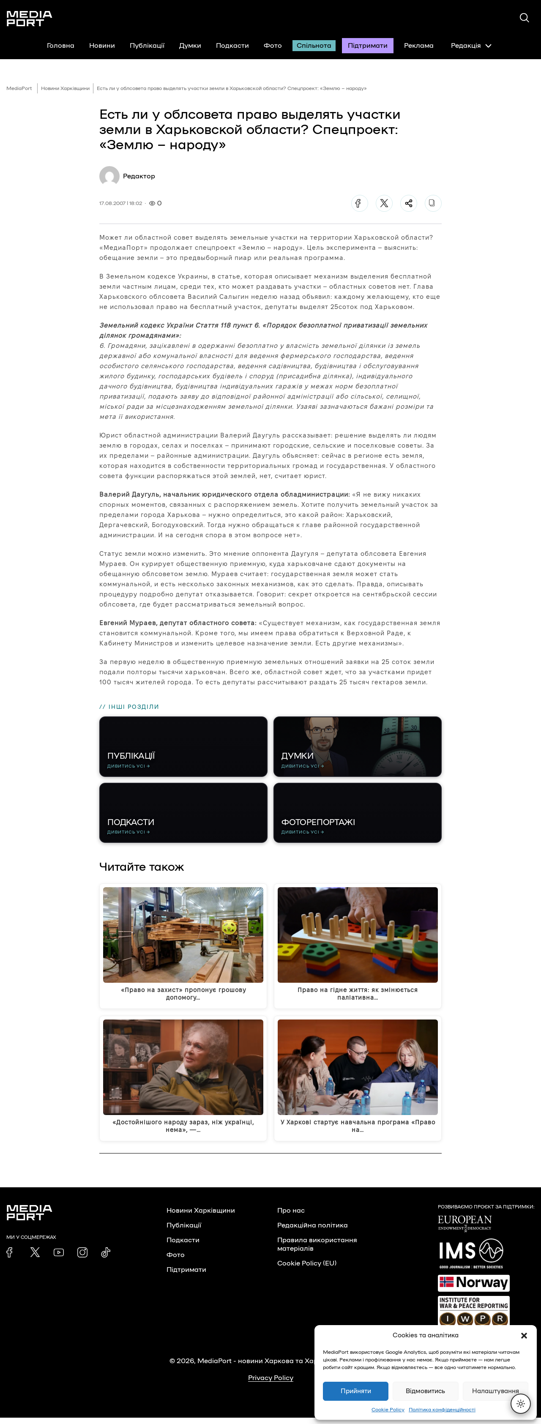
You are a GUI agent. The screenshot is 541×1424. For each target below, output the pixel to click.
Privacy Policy (270, 1384)
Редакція (471, 45)
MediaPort (19, 88)
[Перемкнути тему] (521, 1404)
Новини (102, 45)
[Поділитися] (408, 203)
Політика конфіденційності (442, 1409)
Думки (190, 45)
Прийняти (356, 1391)
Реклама (419, 45)
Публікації (147, 45)
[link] (11, 1259)
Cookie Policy (388, 1409)
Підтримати (368, 45)
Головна (60, 45)
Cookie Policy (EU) (306, 1269)
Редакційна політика (312, 1231)
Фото (273, 45)
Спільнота (314, 45)
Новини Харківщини (65, 88)
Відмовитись (425, 1391)
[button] (524, 1335)
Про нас (291, 1217)
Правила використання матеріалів (317, 1250)
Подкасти (232, 45)
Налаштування (495, 1391)
